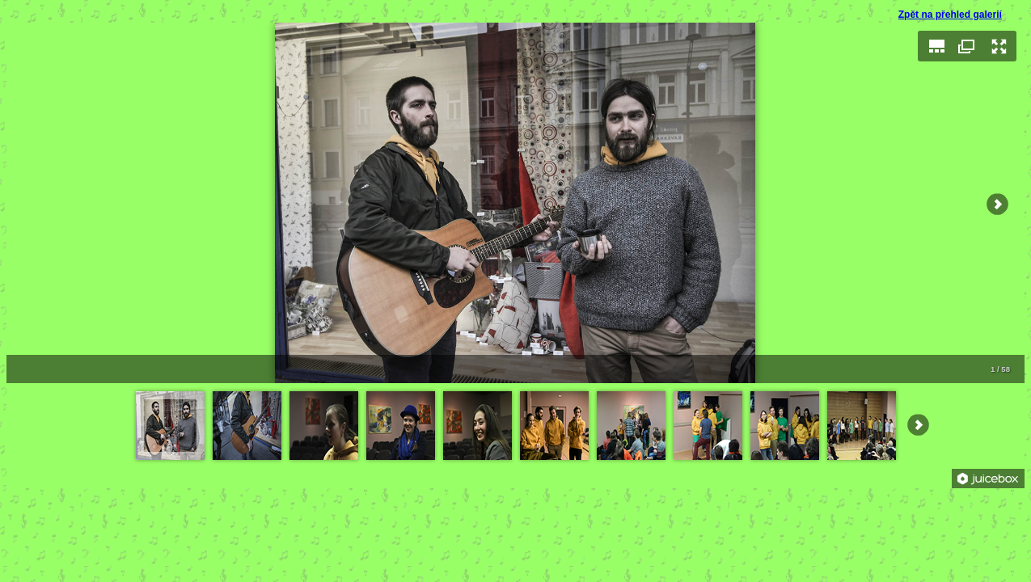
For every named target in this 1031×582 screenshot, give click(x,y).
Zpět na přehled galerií (950, 14)
